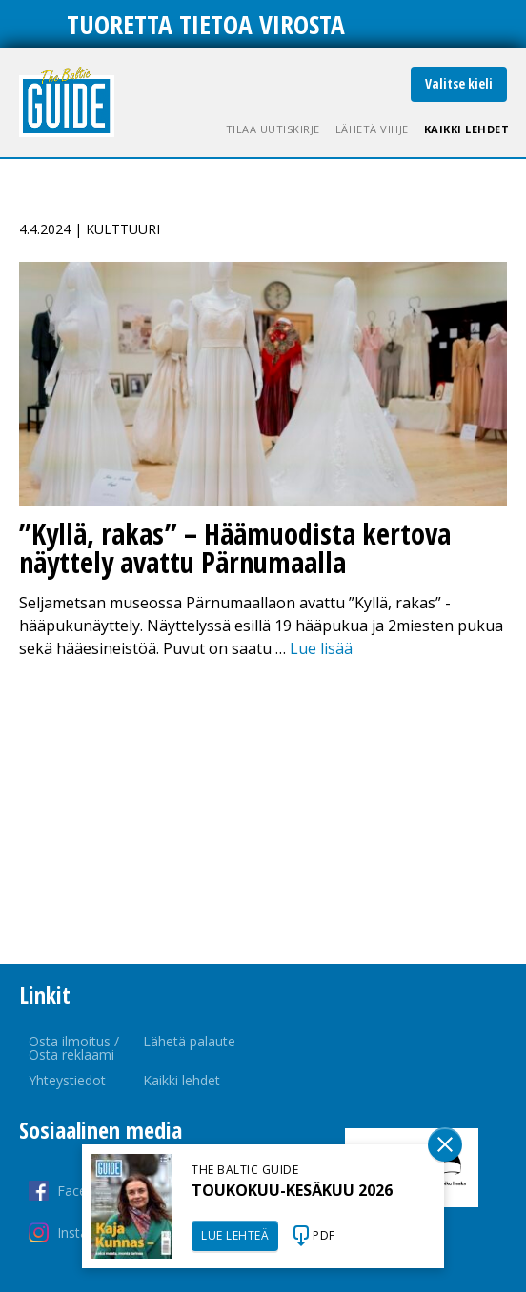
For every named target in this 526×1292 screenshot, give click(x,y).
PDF (324, 1235)
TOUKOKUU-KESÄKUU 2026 (292, 1190)
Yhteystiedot (67, 1080)
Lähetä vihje (372, 129)
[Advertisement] (263, 812)
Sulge (445, 1144)
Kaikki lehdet (467, 129)
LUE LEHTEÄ (235, 1235)
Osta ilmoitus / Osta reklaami (74, 1047)
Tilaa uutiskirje (273, 129)
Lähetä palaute (189, 1041)
